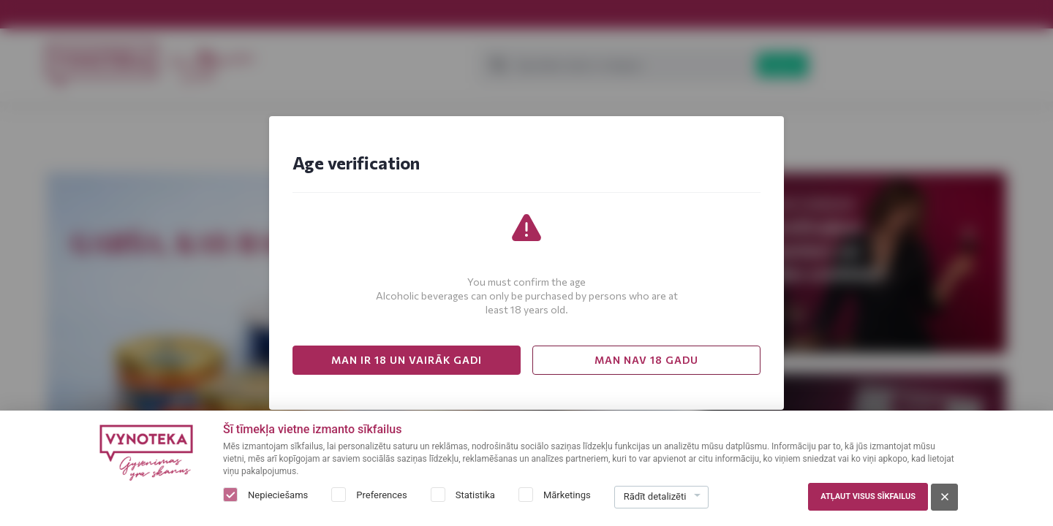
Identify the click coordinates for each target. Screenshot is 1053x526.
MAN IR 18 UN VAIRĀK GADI (406, 360)
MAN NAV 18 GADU (646, 360)
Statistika (475, 494)
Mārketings (567, 494)
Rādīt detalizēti (655, 496)
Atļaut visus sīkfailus (868, 496)
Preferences (381, 494)
